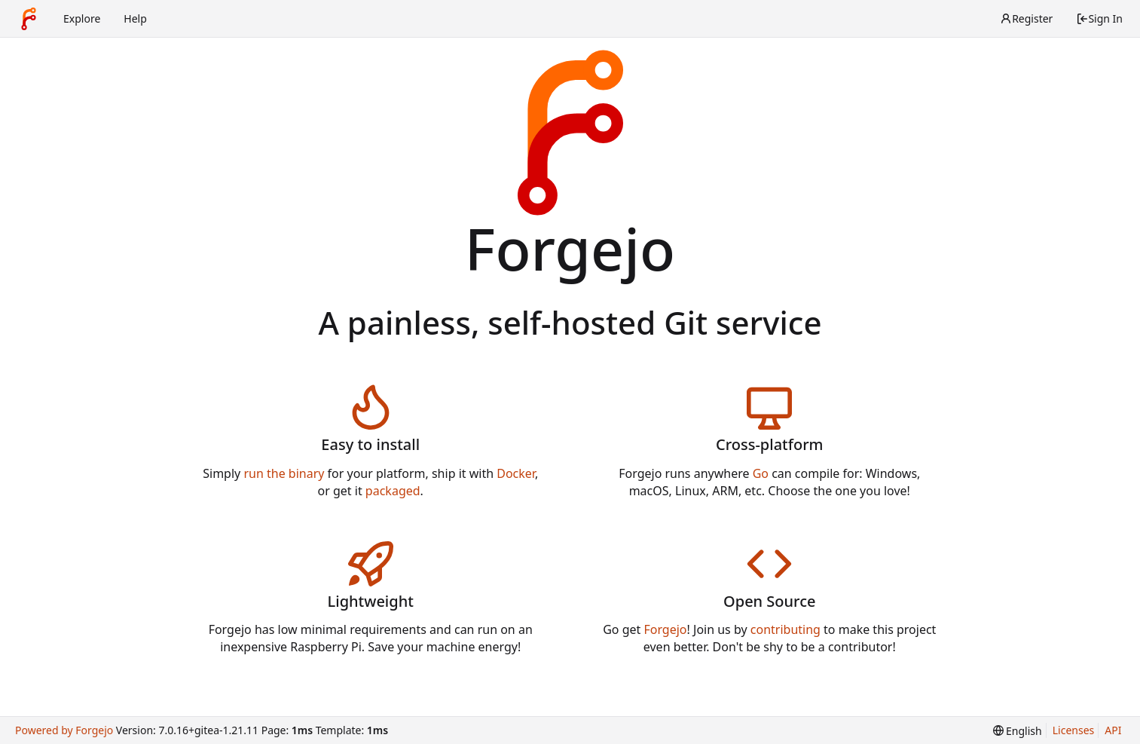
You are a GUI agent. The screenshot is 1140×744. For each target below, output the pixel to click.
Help (135, 18)
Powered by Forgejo (64, 730)
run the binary (283, 473)
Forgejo (664, 629)
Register (1026, 18)
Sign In (1099, 18)
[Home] (29, 18)
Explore (81, 18)
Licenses (1074, 730)
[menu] (1017, 731)
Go (761, 473)
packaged (392, 490)
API (1113, 730)
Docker (516, 473)
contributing (785, 629)
